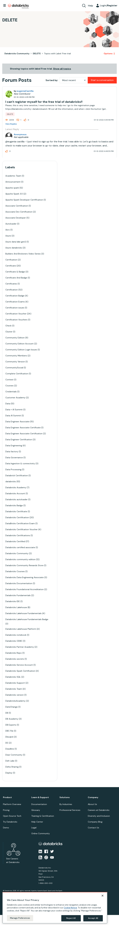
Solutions (65, 797)
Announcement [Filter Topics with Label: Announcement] (13, 181)
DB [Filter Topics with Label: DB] (6, 712)
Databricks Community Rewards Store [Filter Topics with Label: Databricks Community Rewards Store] (24, 565)
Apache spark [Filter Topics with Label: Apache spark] (12, 187)
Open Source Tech (12, 816)
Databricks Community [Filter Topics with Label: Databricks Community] (16, 553)
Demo (6, 827)
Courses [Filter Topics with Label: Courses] (9, 385)
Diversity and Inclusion (99, 816)
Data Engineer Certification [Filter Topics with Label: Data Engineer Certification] (18, 439)
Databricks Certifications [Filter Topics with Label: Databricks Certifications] (17, 535)
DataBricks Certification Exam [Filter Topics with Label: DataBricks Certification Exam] (20, 523)
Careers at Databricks (98, 810)
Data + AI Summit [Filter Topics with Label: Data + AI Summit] (14, 409)
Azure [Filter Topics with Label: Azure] (8, 235)
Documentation (39, 804)
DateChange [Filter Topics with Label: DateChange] (11, 706)
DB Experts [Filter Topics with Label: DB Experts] (10, 724)
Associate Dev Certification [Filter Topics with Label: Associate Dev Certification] (18, 211)
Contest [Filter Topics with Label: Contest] (9, 379)
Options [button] (108, 53)
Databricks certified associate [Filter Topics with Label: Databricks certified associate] (20, 547)
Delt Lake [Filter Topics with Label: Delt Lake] (9, 760)
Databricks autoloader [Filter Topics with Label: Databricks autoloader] (16, 499)
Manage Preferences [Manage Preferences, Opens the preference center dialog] (20, 918)
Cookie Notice (70, 907)
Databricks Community (18, 6)
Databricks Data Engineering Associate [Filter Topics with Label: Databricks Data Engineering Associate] (24, 577)
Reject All (71, 918)
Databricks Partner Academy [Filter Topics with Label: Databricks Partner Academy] (19, 647)
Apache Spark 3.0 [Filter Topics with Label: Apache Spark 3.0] (14, 193)
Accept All (93, 918)
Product (7, 797)
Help (90, 5)
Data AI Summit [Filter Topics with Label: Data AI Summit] (13, 415)
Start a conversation (102, 80)
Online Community (40, 833)
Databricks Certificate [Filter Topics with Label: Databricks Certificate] (16, 511)
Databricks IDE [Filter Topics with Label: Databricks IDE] (12, 601)
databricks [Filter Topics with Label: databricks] (10, 481)
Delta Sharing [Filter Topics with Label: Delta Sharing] (12, 766)
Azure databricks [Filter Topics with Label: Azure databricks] (13, 247)
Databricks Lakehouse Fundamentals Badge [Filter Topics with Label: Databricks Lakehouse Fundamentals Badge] (26, 619)
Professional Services (70, 810)
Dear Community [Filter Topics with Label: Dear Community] (13, 754)
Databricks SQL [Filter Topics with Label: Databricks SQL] (13, 677)
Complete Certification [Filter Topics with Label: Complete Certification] (16, 373)
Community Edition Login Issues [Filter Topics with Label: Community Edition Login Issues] (21, 349)
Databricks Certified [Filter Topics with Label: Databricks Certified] (15, 541)
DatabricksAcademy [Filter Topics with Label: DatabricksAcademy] (15, 700)
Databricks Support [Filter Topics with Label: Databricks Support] (15, 683)
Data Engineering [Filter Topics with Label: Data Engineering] (13, 445)
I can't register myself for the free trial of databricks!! (43, 102)
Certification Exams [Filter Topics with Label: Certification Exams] (15, 301)
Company (93, 797)
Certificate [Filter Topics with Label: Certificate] (10, 265)
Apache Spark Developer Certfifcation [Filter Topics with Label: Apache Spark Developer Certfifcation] (24, 199)
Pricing (6, 810)
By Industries (66, 804)
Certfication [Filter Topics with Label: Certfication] (11, 259)
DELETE (37, 53)
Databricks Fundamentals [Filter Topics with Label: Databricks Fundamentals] (18, 595)
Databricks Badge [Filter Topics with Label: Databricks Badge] (14, 505)
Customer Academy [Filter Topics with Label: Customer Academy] (15, 397)
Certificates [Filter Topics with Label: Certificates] (11, 283)
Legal (33, 827)
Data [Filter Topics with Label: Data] (7, 403)
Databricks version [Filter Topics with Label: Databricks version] (14, 694)
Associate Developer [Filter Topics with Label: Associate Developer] (15, 217)
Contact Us (93, 827)
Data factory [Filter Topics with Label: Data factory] (11, 451)
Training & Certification (42, 816)
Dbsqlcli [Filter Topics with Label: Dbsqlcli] (9, 736)
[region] (54, 908)
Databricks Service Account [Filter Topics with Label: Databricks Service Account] (19, 665)
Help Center (37, 821)
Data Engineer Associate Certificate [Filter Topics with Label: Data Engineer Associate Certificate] (23, 427)
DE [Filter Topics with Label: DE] (6, 742)
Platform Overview (12, 804)
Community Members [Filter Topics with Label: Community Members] (16, 355)
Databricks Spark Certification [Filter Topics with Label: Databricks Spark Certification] (20, 671)
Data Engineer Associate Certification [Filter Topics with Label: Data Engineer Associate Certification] (23, 433)
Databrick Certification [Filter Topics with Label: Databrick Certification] (16, 475)
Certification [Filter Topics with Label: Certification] (11, 289)
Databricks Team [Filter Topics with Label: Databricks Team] (13, 688)
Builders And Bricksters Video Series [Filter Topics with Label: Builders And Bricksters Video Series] (23, 253)
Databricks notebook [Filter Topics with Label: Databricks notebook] (15, 635)
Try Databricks (10, 821)
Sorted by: (52, 80)
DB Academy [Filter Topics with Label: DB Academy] (11, 718)
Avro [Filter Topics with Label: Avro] (7, 229)
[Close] (102, 895)
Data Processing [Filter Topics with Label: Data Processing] (13, 469)
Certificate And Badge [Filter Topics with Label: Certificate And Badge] (16, 277)
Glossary (35, 810)
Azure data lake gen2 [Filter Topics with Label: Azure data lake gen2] (15, 241)
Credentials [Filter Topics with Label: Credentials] (11, 391)
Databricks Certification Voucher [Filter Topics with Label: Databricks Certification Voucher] (21, 529)
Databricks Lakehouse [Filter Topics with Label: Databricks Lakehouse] (16, 607)
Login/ (108, 5)
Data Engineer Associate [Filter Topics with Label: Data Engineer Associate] (17, 421)
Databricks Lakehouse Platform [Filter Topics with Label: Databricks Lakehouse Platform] (20, 629)
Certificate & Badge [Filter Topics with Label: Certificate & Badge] (15, 271)
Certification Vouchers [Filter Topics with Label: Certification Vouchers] (16, 319)
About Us (92, 804)
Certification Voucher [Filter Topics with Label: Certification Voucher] (15, 313)
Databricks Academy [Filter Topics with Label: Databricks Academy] (15, 487)
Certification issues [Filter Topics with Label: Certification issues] (14, 307)
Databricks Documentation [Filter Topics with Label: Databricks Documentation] (18, 583)
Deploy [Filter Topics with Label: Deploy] (8, 772)
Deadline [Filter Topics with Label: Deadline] (9, 748)
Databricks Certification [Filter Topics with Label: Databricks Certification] (17, 517)
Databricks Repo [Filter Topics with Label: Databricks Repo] (13, 653)
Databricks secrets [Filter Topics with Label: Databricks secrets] (14, 659)
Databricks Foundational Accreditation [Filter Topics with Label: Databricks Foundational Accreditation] (24, 589)
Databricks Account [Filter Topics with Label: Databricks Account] (15, 493)
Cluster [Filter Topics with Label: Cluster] (8, 331)
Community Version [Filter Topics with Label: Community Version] (15, 361)
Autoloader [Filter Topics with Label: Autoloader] (10, 223)
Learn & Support (40, 797)
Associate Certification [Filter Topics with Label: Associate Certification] (16, 205)
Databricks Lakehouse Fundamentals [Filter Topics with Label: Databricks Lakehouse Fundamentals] (23, 613)
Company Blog (95, 821)
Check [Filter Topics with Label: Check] (8, 325)
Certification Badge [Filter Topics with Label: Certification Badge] (14, 295)
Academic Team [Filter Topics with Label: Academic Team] (13, 175)
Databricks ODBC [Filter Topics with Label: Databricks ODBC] (13, 641)
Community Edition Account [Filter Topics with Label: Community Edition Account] (19, 343)
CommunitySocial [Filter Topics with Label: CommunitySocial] (14, 367)
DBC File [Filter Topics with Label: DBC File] (9, 730)
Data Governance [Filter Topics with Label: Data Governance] (14, 457)
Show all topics (62, 68)
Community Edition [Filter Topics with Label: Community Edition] (15, 337)
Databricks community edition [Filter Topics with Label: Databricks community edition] (20, 559)
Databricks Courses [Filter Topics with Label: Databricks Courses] (15, 571)
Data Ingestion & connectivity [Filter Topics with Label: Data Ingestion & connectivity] (20, 463)
